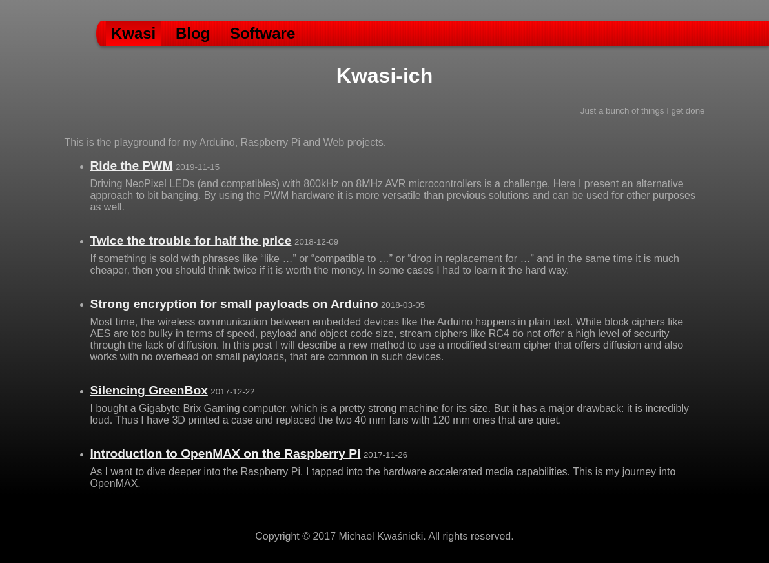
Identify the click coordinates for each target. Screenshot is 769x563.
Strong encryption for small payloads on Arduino (234, 304)
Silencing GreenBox (149, 390)
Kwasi (133, 33)
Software (262, 33)
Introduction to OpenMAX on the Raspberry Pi (225, 453)
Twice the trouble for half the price (191, 240)
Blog (193, 33)
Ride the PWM (131, 165)
